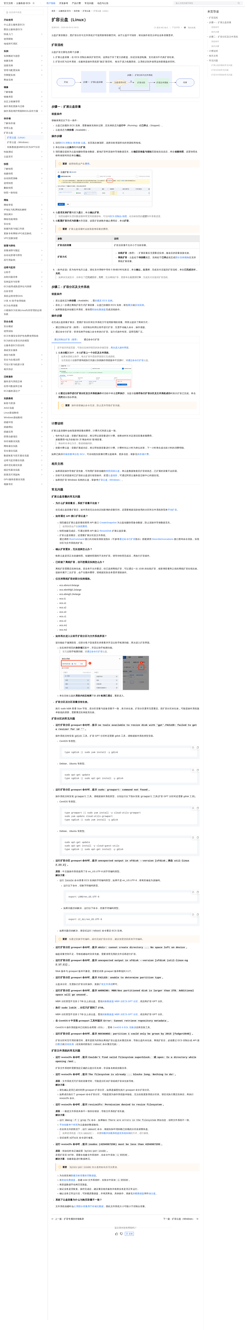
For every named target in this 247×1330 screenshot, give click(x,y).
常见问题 (89, 13)
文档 (204, 5)
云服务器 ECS (23, 13)
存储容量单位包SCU (74, 464)
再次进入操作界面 (120, 357)
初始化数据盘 (99, 319)
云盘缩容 (112, 485)
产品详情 (176, 38)
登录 (238, 5)
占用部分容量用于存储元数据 (89, 1218)
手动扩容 (172, 520)
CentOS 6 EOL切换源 (124, 1039)
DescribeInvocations (162, 549)
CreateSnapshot (108, 532)
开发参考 (63, 13)
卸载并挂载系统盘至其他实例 (115, 1145)
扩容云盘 (86, 21)
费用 (87, 174)
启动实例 (139, 315)
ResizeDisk (105, 541)
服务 (94, 5)
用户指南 (50, 13)
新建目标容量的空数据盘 (83, 1187)
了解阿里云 (104, 5)
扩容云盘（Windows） (110, 490)
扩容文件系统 (106, 996)
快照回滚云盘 (113, 481)
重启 (130, 315)
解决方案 (51, 5)
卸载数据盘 (138, 1205)
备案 (211, 5)
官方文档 (8, 13)
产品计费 (76, 13)
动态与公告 (102, 13)
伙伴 (86, 5)
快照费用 (82, 536)
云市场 (77, 5)
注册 (226, 5)
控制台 (218, 5)
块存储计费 (143, 464)
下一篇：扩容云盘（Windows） (180, 1230)
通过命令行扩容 (136, 370)
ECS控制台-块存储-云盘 (73, 153)
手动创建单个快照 (68, 1136)
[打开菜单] (5, 5)
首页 (53, 21)
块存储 (77, 21)
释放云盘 (151, 1205)
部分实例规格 (182, 267)
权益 (61, 5)
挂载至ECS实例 (103, 310)
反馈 (129, 1246)
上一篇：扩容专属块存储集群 (68, 1230)
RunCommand (76, 549)
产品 (41, 5)
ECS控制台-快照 (118, 226)
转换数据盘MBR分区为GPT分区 (120, 1013)
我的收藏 (191, 38)
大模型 (32, 5)
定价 (68, 5)
